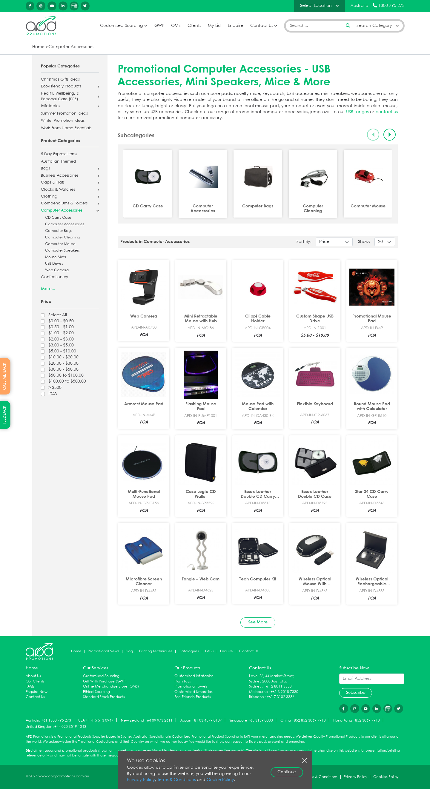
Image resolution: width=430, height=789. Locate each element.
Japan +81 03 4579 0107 (201, 720)
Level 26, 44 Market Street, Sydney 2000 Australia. (271, 678)
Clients (194, 26)
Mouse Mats (55, 257)
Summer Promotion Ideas (64, 113)
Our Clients (35, 681)
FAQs (209, 651)
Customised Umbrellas (193, 692)
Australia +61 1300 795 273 (48, 720)
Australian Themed (58, 162)
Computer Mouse (60, 244)
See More (258, 622)
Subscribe (356, 693)
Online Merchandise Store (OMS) (111, 686)
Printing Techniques (155, 651)
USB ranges (357, 112)
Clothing (49, 196)
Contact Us (261, 26)
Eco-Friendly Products (61, 86)
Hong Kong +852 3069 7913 (356, 720)
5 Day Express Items (59, 154)
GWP (159, 26)
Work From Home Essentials (66, 128)
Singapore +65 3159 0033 (251, 720)
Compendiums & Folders (64, 203)
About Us (33, 676)
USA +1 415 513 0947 (95, 720)
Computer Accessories (71, 47)
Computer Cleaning (62, 237)
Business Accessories (59, 176)
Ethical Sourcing (96, 692)
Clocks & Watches (58, 190)
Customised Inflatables (194, 676)
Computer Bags (58, 230)
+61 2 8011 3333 (278, 686)
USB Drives (54, 263)
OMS (176, 26)
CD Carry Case (58, 217)
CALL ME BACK (5, 376)
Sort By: (304, 242)
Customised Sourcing (121, 26)
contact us (387, 112)
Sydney (255, 686)
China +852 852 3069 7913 (303, 720)
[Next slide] (389, 135)
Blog (129, 651)
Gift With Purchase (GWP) (105, 681)
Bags (45, 168)
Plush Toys (182, 681)
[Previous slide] (373, 135)
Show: (364, 242)
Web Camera (57, 270)
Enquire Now (36, 692)
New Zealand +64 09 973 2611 (147, 720)
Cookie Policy (220, 780)
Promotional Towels (191, 686)
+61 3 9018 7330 (284, 692)
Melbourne (258, 692)
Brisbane (256, 697)
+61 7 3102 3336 (280, 697)
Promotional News (103, 651)
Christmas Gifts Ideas (60, 79)
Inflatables (50, 106)
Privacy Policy (141, 780)
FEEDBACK (5, 415)
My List (214, 26)
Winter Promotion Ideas (63, 121)
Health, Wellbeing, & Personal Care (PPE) (60, 96)
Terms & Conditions (176, 780)
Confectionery (54, 277)
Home (38, 47)
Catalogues (189, 651)
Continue (286, 772)
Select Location (316, 6)
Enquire (235, 26)
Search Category (374, 26)
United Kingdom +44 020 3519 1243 (56, 726)
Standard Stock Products (104, 697)
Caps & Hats (52, 182)
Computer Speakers (62, 250)
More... (48, 289)
